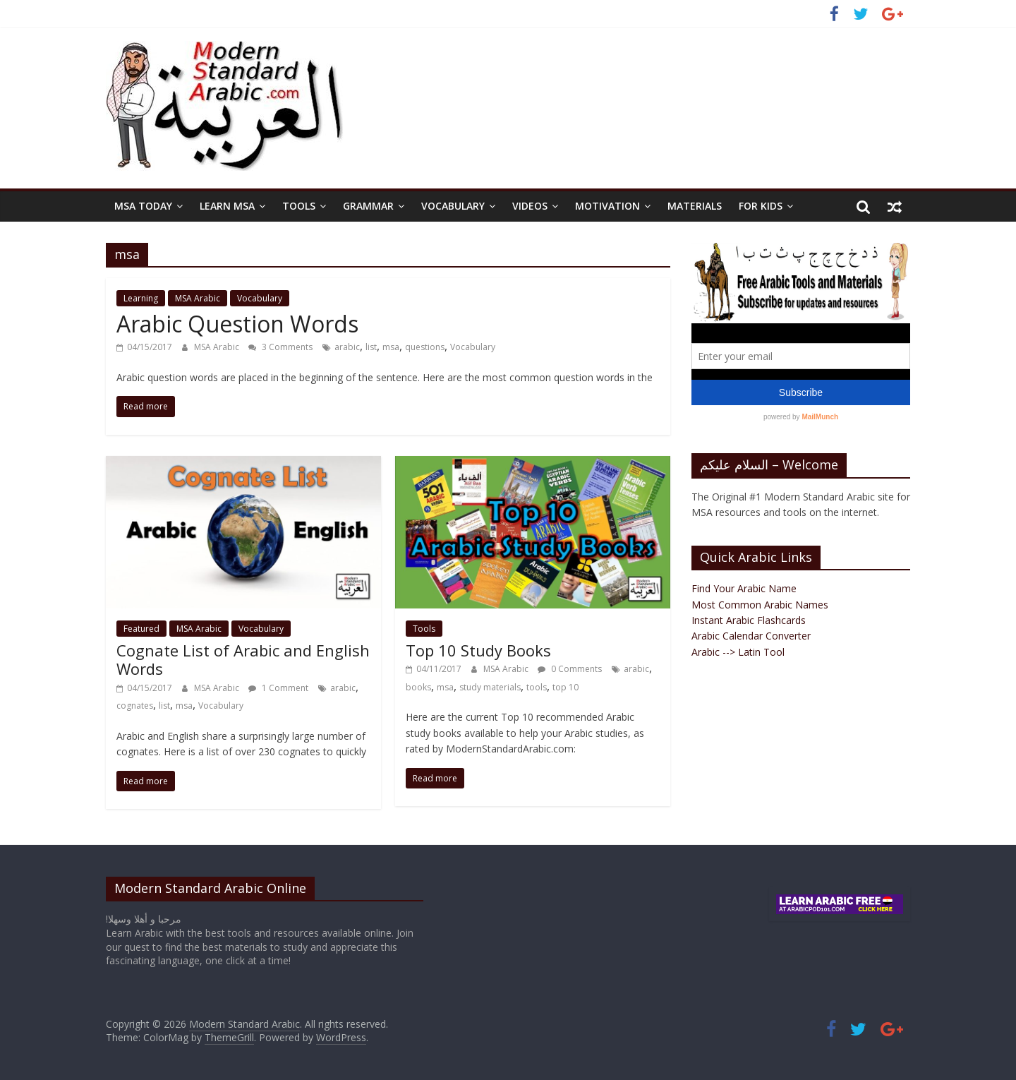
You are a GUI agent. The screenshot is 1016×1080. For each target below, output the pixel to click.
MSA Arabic (197, 298)
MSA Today (143, 205)
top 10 (565, 687)
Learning (140, 298)
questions (425, 347)
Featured (141, 629)
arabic (347, 347)
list (371, 347)
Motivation (607, 205)
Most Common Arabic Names (759, 604)
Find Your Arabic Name (744, 588)
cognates (134, 706)
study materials (490, 687)
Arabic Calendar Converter (751, 635)
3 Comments (280, 347)
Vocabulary (453, 205)
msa (390, 347)
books (418, 687)
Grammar (368, 205)
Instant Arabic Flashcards (748, 620)
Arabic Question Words (237, 323)
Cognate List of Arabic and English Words (243, 659)
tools (536, 687)
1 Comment (278, 688)
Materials (694, 205)
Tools (298, 205)
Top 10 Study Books (478, 650)
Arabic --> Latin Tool (738, 652)
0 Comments (570, 669)
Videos (530, 205)
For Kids (760, 205)
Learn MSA (227, 205)
